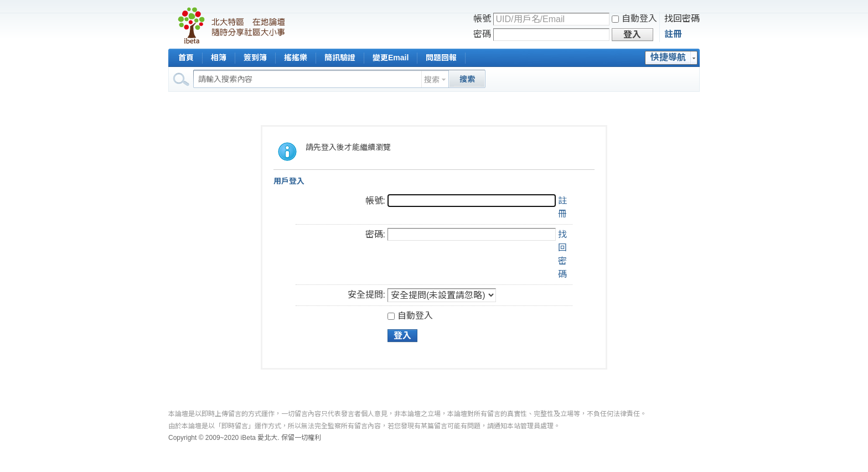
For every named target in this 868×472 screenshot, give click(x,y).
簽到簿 (255, 57)
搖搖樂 (295, 57)
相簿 (218, 57)
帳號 (482, 18)
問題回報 (441, 57)
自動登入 (634, 18)
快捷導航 (668, 57)
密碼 (482, 34)
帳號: (375, 200)
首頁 (186, 57)
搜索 (432, 79)
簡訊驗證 (339, 57)
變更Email (391, 57)
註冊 (673, 34)
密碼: (375, 234)
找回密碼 (682, 18)
